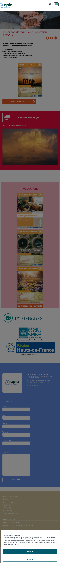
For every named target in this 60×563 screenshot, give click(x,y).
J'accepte (30, 551)
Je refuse (30, 559)
